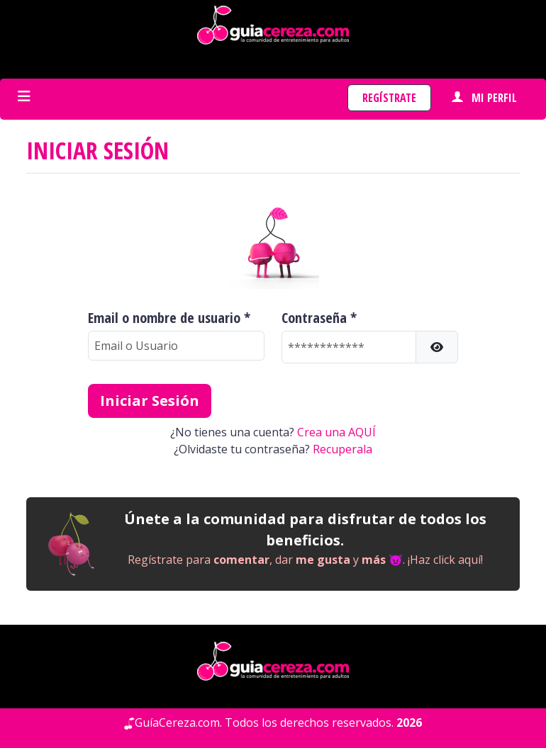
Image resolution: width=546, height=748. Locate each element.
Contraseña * (319, 318)
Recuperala (342, 449)
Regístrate (389, 98)
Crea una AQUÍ (336, 432)
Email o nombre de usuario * (169, 318)
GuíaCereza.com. (178, 722)
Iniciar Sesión (149, 400)
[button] (437, 347)
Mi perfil (484, 98)
